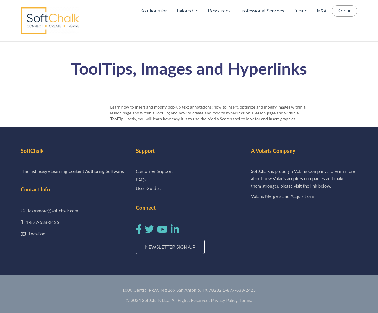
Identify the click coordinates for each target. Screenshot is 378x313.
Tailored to (187, 11)
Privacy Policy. (225, 300)
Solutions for (153, 11)
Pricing (301, 11)
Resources (219, 11)
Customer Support (154, 171)
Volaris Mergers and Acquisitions (282, 196)
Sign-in (344, 11)
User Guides (148, 188)
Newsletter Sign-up (170, 247)
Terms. (245, 300)
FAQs (141, 180)
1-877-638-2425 (239, 290)
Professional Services (262, 11)
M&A (322, 11)
